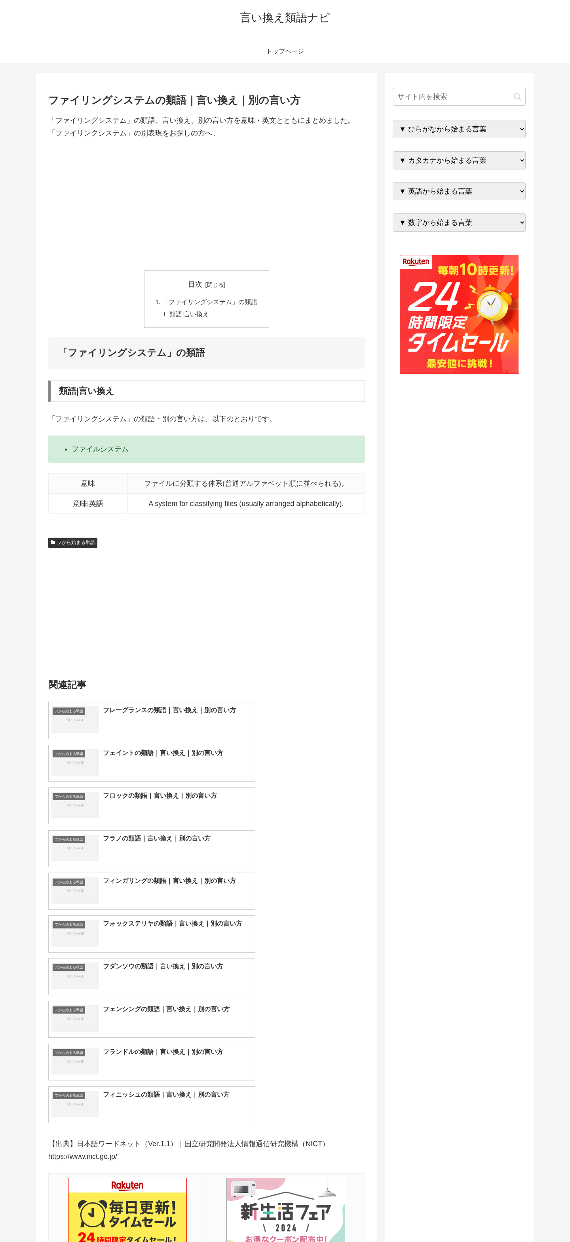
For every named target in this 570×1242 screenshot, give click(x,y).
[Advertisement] (206, 205)
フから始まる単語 (73, 543)
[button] (517, 96)
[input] (459, 97)
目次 (195, 284)
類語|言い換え (190, 315)
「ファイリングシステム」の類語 (209, 302)
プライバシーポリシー (498, 1217)
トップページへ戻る (437, 1217)
